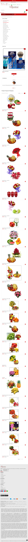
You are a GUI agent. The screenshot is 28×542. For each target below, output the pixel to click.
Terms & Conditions (3, 475)
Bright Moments (4, 365)
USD (7, 3)
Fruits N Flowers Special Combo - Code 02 (7, 407)
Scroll (27, 540)
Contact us (18, 4)
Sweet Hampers (5, 23)
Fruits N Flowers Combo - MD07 (6, 263)
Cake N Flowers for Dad (6, 20)
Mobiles (4, 41)
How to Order (2, 485)
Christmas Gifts (20, 504)
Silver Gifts (4, 40)
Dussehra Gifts (10, 504)
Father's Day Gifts (8, 503)
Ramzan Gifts (17, 504)
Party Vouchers (5, 42)
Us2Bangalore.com (16, 501)
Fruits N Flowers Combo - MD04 (6, 298)
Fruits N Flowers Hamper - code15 (6, 109)
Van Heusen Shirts (5, 37)
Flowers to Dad (4, 21)
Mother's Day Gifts (4, 503)
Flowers (8, 506)
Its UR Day (3, 377)
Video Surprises (5, 28)
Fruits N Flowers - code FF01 (5, 127)
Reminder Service (3, 482)
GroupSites (2, 3)
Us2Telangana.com (11, 501)
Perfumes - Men (5, 34)
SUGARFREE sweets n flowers (6, 29)
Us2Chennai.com (20, 501)
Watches (19, 506)
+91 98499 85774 (13, 4)
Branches (2, 471)
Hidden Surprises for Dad (6, 27)
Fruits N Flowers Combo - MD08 (6, 245)
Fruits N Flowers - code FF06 (5, 180)
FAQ (1, 486)
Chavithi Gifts (6, 504)
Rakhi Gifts (5, 505)
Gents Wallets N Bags (5, 35)
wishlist (26, 12)
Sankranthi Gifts (24, 504)
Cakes (6, 506)
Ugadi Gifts (2, 505)
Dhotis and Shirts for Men (6, 36)
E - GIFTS (4, 43)
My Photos (2, 481)
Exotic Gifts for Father (5, 26)
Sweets (10, 506)
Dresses (24, 506)
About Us (2, 473)
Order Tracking (8, 4)
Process (2, 487)
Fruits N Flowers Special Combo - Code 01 (7, 419)
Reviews (2, 474)
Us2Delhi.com (24, 501)
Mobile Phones (16, 506)
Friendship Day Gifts (13, 503)
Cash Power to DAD (5, 30)
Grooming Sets (4, 33)
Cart (24, 12)
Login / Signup (3, 4)
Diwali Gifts (14, 504)
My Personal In (3, 483)
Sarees (21, 506)
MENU (15, 14)
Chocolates (13, 506)
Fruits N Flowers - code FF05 (5, 162)
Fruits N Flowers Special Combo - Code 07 (7, 431)
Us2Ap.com (7, 501)
